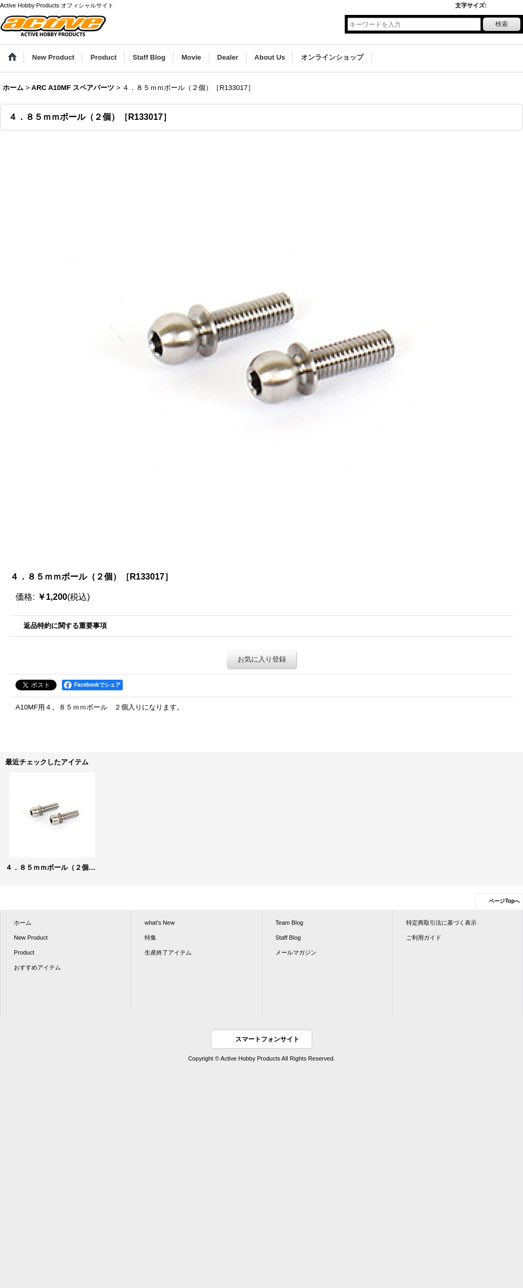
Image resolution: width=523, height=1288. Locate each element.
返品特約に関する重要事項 (65, 626)
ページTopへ (504, 901)
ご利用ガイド (423, 937)
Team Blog (289, 922)
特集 (150, 937)
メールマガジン (295, 952)
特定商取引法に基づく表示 (441, 922)
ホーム (22, 922)
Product (24, 952)
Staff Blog (288, 937)
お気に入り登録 (261, 659)
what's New (160, 922)
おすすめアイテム (37, 967)
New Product (30, 937)
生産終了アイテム (168, 952)
